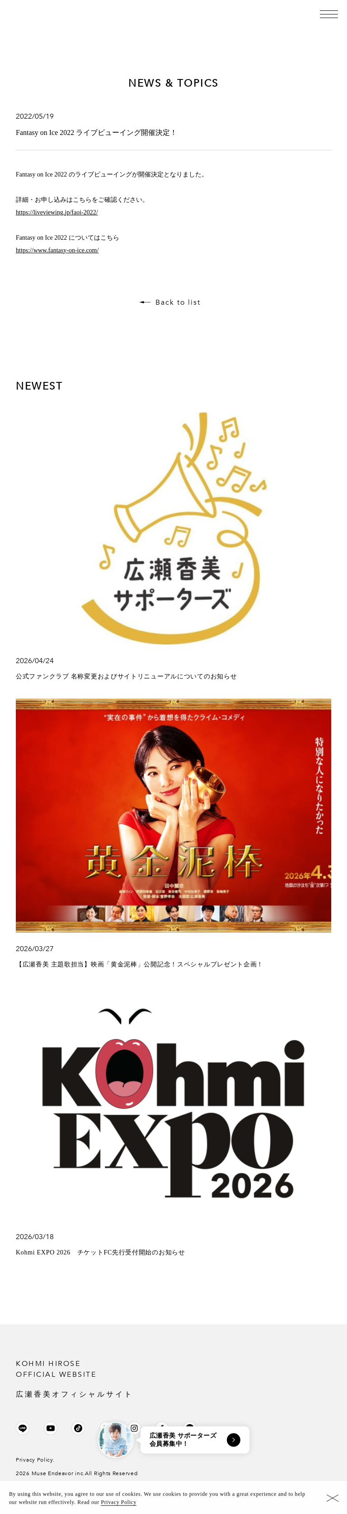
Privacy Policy (118, 1505)
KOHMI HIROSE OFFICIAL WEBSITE (173, 1379)
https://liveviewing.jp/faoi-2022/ (57, 212)
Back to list (178, 302)
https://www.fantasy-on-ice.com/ (57, 250)
